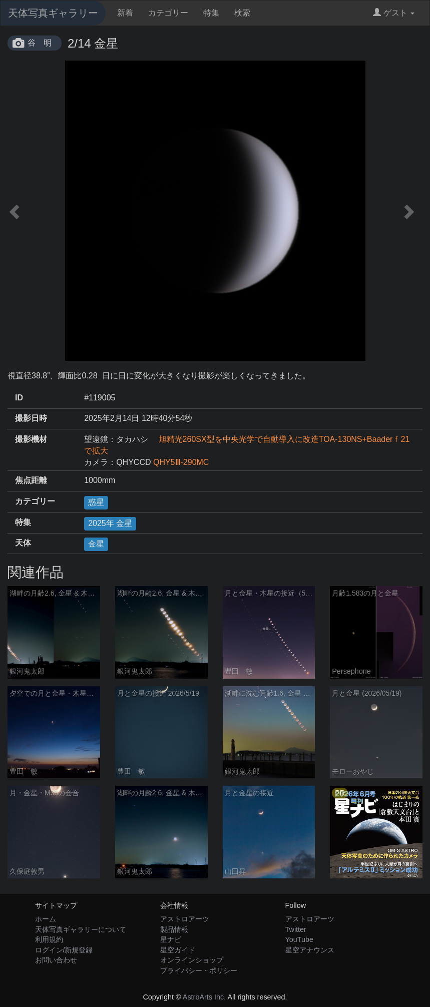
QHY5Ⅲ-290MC (181, 462)
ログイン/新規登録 (64, 950)
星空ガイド (177, 950)
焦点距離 (31, 480)
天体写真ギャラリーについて (80, 929)
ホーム (45, 919)
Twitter (295, 929)
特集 (211, 13)
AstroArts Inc (203, 997)
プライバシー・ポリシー (198, 970)
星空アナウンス (309, 950)
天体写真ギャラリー (53, 13)
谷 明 (40, 43)
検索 (242, 13)
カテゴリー (168, 13)
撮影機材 (31, 439)
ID (19, 397)
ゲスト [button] (393, 13)
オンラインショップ (191, 960)
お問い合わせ (56, 960)
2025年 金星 (110, 523)
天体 (23, 543)
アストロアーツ (184, 919)
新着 (125, 13)
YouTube (299, 939)
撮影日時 (31, 418)
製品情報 (174, 929)
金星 (96, 544)
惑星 (96, 502)
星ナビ (170, 939)
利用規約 (49, 939)
